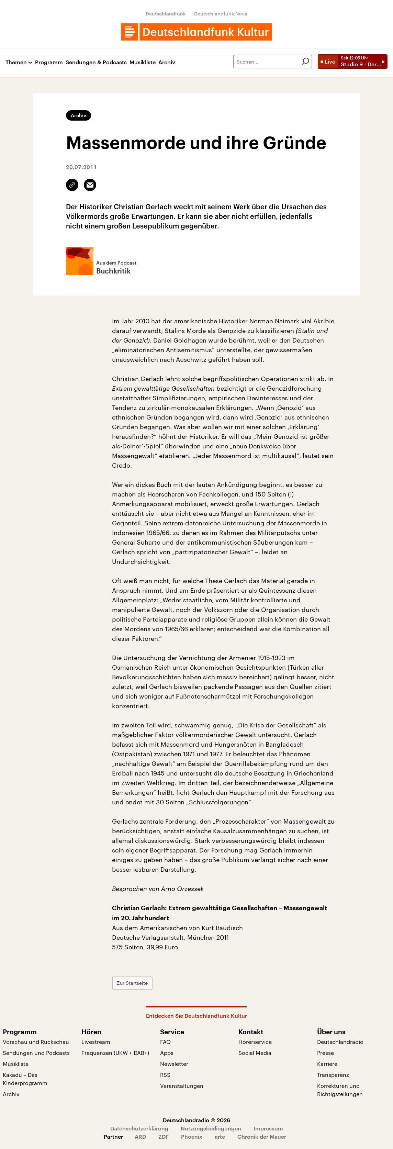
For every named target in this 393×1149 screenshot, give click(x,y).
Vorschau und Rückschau (36, 1041)
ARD (140, 1136)
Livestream (95, 1041)
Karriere (327, 1063)
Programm (49, 62)
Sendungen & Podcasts (96, 62)
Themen (16, 62)
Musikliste (143, 62)
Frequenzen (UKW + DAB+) (115, 1052)
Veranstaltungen (181, 1085)
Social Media (254, 1052)
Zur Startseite (132, 983)
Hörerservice (255, 1041)
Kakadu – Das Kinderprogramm (25, 1078)
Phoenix (191, 1136)
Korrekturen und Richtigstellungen (340, 1089)
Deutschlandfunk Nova (220, 13)
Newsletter (174, 1063)
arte (220, 1136)
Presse (325, 1052)
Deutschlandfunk (166, 13)
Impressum (268, 1128)
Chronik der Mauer (261, 1136)
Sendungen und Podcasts (36, 1052)
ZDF (163, 1136)
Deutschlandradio (340, 1041)
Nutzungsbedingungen (211, 1128)
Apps (166, 1052)
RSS (165, 1074)
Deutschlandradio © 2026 (196, 1120)
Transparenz (333, 1074)
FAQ (165, 1041)
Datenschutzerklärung (139, 1128)
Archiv (166, 62)
